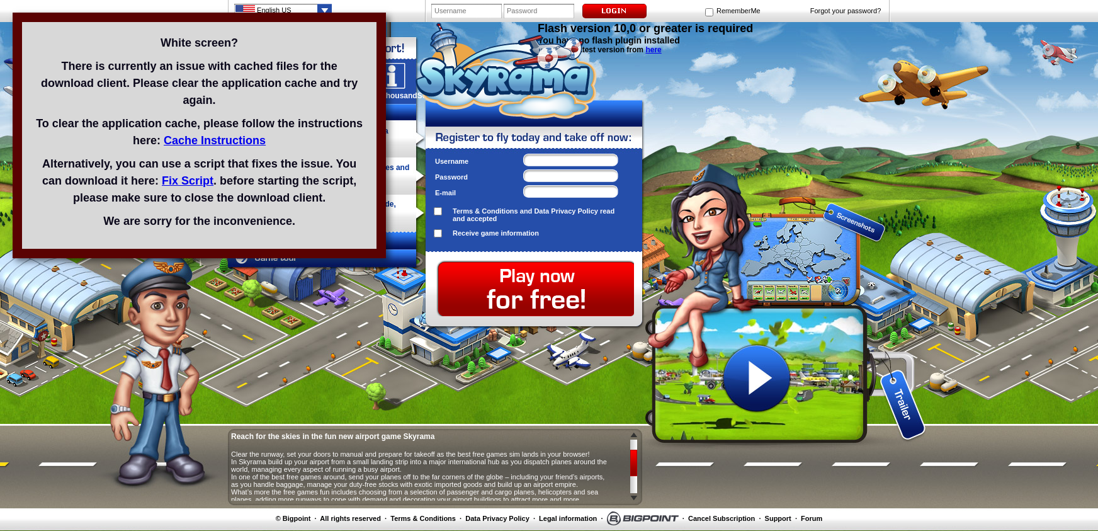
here (653, 49)
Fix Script (187, 180)
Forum (811, 518)
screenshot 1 (756, 209)
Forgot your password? (845, 10)
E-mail (445, 193)
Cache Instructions (215, 140)
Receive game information (496, 233)
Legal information (568, 518)
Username (451, 161)
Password (451, 177)
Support (778, 518)
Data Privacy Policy (566, 211)
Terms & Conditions (485, 211)
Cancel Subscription (721, 518)
